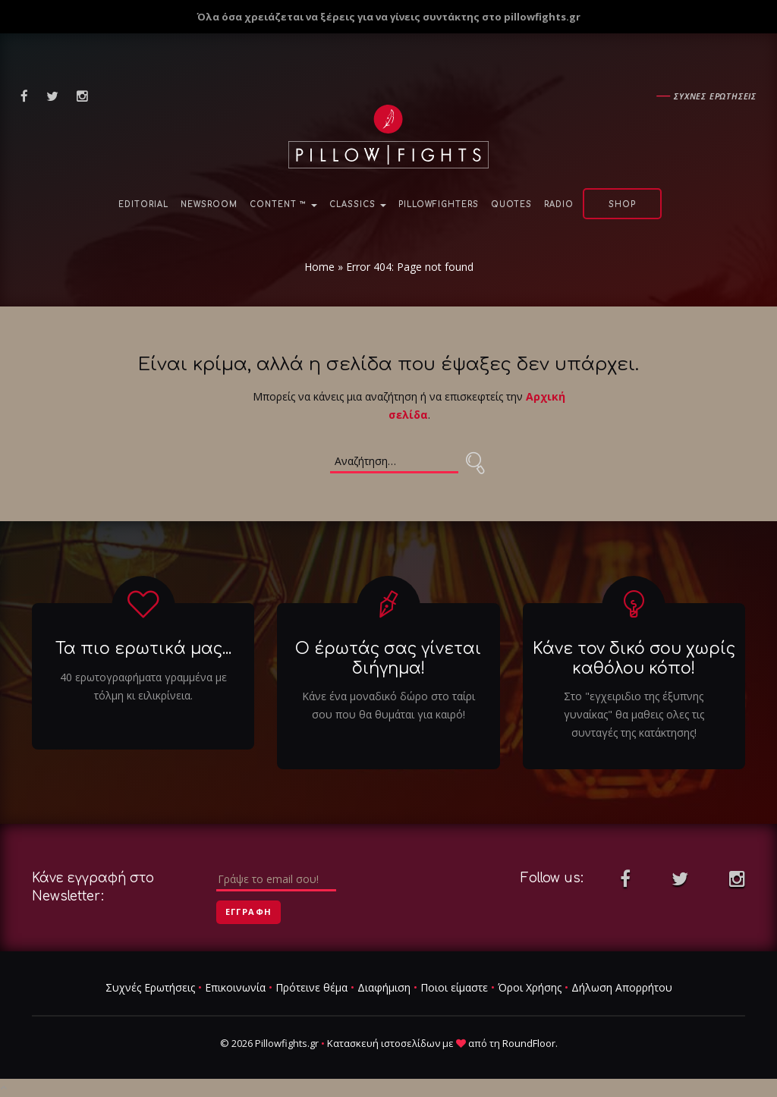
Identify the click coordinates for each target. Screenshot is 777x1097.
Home (319, 266)
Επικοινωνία (235, 987)
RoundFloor (528, 1043)
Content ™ (283, 204)
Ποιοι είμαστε (454, 987)
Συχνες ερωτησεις (715, 96)
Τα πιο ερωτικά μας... (143, 649)
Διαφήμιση (384, 987)
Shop (622, 204)
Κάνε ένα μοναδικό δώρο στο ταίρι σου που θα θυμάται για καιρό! (388, 705)
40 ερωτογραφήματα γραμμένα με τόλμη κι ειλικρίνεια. (143, 686)
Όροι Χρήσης (530, 987)
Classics (357, 204)
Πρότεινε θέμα (311, 987)
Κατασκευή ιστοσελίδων (383, 1043)
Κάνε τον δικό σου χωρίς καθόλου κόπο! (634, 658)
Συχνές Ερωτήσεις (150, 987)
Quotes (511, 204)
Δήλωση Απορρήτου (621, 987)
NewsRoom (209, 204)
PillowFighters (438, 204)
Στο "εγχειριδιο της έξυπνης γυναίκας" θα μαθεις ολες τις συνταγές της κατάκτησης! (634, 714)
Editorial (143, 204)
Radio (559, 204)
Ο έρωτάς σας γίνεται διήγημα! (388, 658)
